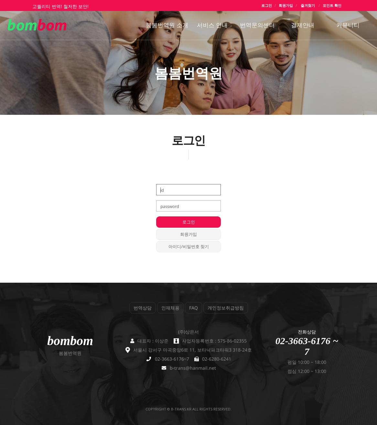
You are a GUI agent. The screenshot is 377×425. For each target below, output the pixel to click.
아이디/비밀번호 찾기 (188, 246)
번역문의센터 (257, 25)
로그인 (266, 5)
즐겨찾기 (308, 5)
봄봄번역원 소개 (167, 25)
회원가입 (286, 5)
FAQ (193, 308)
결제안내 (302, 25)
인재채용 (170, 308)
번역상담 (143, 308)
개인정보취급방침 (226, 308)
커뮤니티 (348, 25)
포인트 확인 (332, 5)
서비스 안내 (212, 25)
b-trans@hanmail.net (193, 368)
